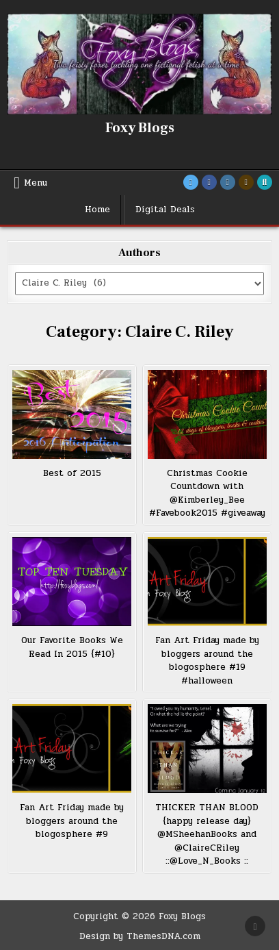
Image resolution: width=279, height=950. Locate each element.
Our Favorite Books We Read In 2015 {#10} (72, 647)
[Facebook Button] (209, 182)
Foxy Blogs (139, 128)
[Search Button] (264, 182)
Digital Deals (165, 209)
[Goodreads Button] (246, 182)
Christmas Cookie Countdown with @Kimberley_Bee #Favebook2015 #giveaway (207, 493)
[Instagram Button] (227, 182)
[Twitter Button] (190, 182)
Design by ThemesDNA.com (139, 936)
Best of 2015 (72, 473)
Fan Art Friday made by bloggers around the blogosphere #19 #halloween (207, 661)
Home (97, 209)
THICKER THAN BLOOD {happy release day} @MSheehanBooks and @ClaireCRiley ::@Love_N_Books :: (206, 834)
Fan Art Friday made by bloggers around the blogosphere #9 (72, 821)
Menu (35, 183)
